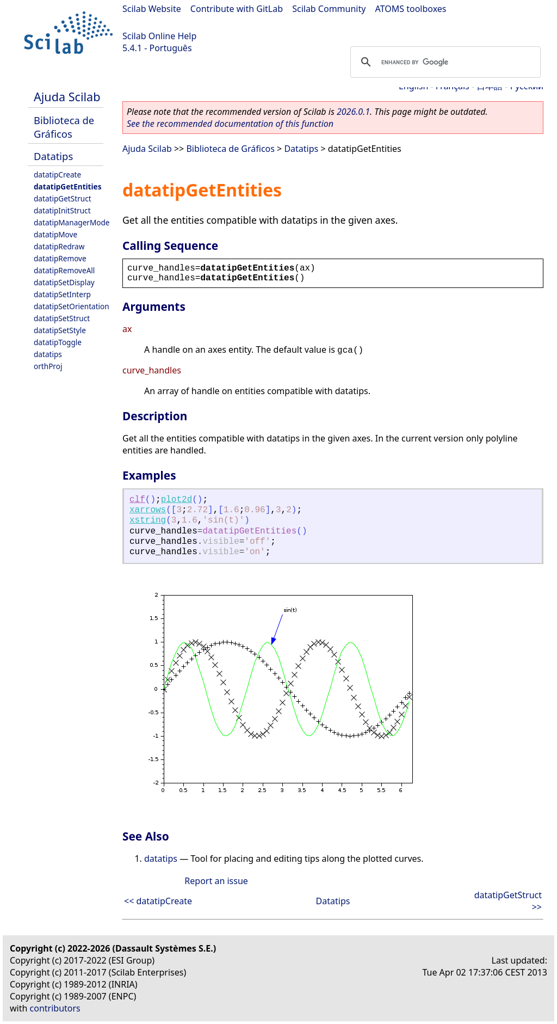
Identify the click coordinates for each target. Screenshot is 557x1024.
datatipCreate (57, 174)
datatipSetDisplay (64, 282)
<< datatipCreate (158, 901)
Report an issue (215, 881)
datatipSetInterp (62, 294)
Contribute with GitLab (236, 9)
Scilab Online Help (159, 36)
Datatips (53, 156)
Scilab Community (329, 9)
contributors (55, 1008)
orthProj (48, 366)
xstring (147, 520)
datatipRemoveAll (64, 270)
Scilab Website (151, 9)
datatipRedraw (59, 246)
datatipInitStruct (62, 210)
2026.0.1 (353, 112)
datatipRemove (60, 258)
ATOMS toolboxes (411, 9)
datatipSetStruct (62, 318)
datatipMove (55, 234)
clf (137, 500)
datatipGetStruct (62, 198)
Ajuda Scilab (67, 97)
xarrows (147, 510)
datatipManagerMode (72, 222)
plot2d (177, 500)
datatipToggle (58, 342)
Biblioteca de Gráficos (64, 126)
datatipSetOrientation (71, 306)
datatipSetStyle (60, 330)
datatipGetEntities (68, 186)
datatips (48, 354)
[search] (443, 62)
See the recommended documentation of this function (230, 124)
